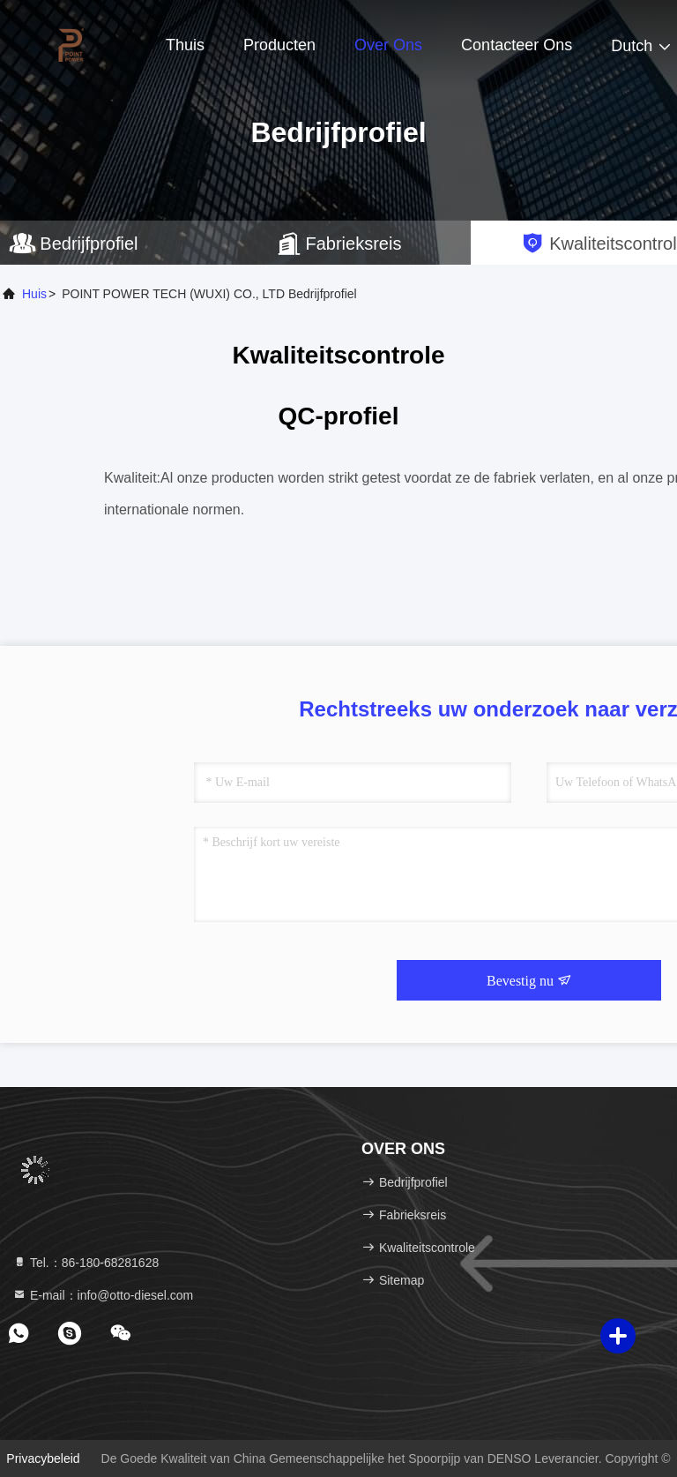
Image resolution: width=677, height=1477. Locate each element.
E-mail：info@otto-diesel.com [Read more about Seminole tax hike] (102, 1295)
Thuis (185, 45)
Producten (279, 45)
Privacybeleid (42, 1458)
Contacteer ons (516, 45)
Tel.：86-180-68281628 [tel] (85, 1263)
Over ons (388, 45)
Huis (34, 294)
